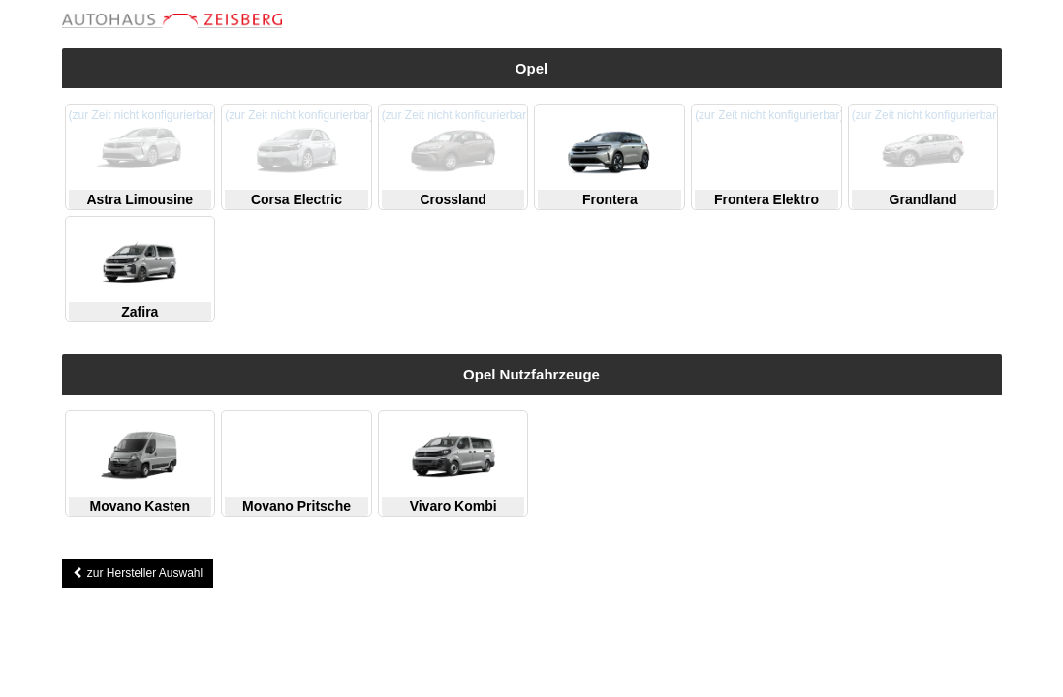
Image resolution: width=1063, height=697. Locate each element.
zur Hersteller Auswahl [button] (138, 573)
